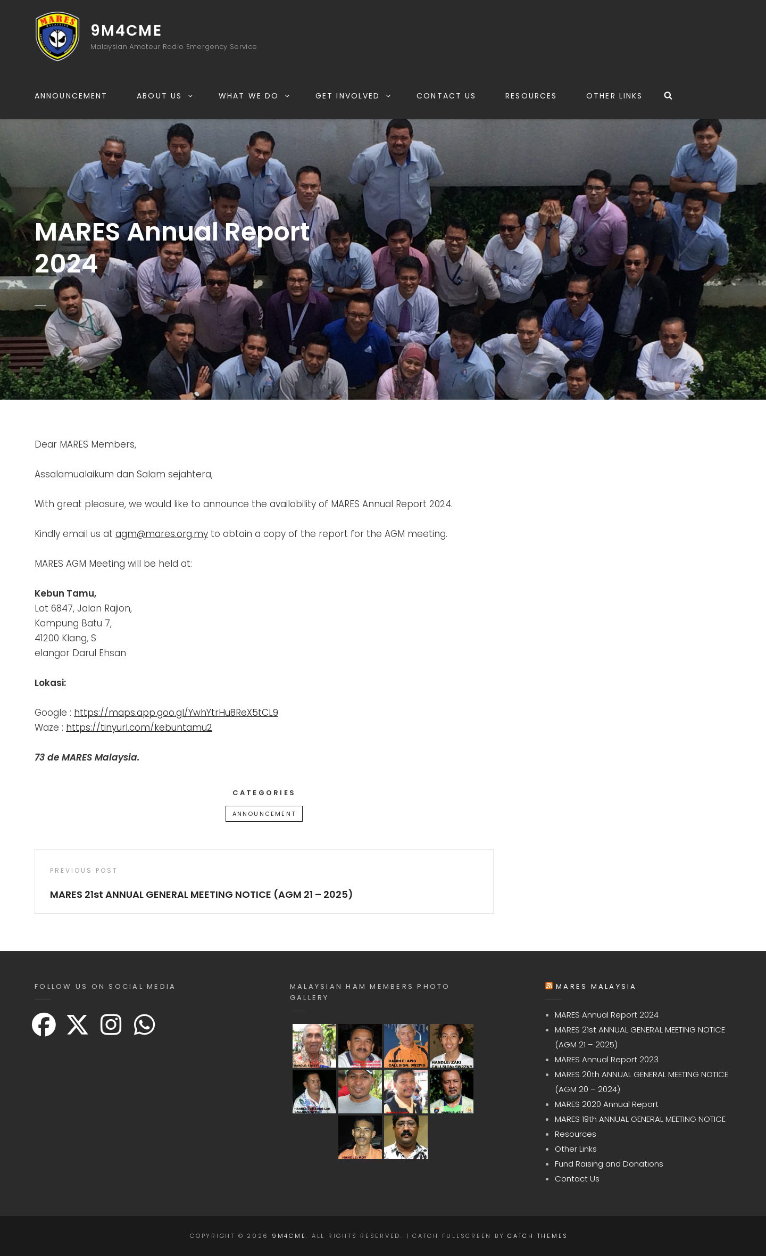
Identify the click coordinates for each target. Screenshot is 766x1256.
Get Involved (353, 95)
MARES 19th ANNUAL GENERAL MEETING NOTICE (640, 1119)
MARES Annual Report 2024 (607, 1014)
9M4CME (126, 30)
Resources (531, 95)
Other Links (614, 95)
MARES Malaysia (596, 986)
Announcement (71, 95)
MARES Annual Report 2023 (607, 1059)
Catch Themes (537, 1236)
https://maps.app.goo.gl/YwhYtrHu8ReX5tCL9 (176, 712)
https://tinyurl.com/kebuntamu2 (139, 727)
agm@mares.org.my (161, 533)
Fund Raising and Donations (609, 1163)
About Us (165, 95)
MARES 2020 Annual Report (607, 1104)
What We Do (255, 95)
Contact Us (446, 95)
